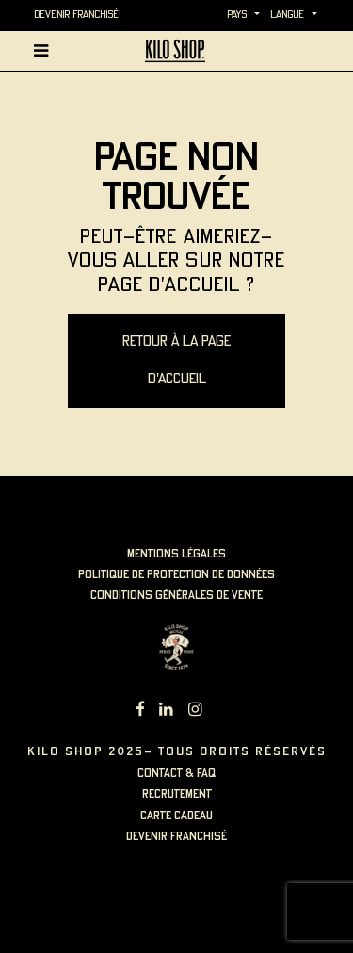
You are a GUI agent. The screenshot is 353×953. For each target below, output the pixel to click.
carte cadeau (176, 816)
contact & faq (176, 773)
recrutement (177, 794)
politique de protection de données (176, 575)
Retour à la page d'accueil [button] (176, 360)
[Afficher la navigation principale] (45, 50)
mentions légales (176, 554)
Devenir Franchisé (76, 15)
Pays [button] (237, 15)
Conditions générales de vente (176, 595)
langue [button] (287, 15)
